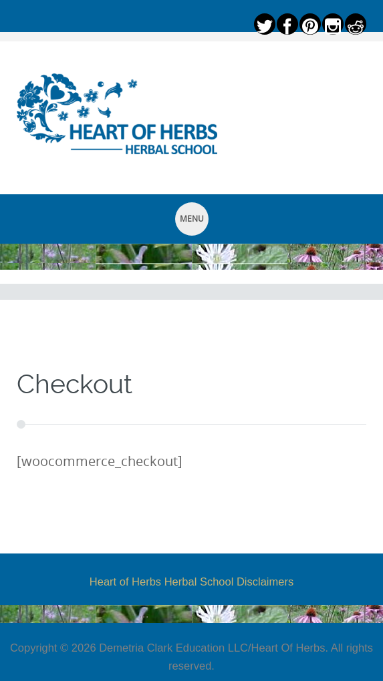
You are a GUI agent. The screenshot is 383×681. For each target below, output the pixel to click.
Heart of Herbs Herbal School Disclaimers (191, 582)
